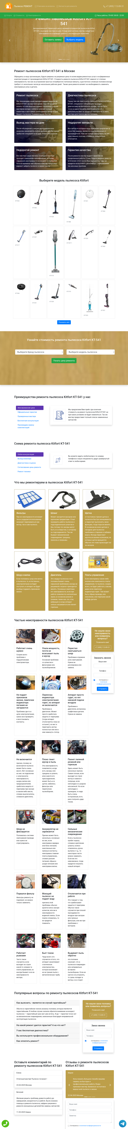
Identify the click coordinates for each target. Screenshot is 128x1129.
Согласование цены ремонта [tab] (29, 467)
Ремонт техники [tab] (24, 472)
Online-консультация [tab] (26, 454)
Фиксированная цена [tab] (26, 408)
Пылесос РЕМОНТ (23, 6)
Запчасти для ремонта (67, 6)
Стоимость (18, 15)
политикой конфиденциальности (90, 1125)
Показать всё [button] (64, 322)
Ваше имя (103, 662)
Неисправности (33, 15)
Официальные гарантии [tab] (27, 412)
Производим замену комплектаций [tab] (26, 426)
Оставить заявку (53, 39)
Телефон (102, 671)
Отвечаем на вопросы (45, 6)
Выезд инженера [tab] (24, 459)
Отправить (102, 689)
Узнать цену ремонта (64, 360)
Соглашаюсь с (104, 682)
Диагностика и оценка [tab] (27, 463)
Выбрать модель (74, 39)
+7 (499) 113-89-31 (113, 6)
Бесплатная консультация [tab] (28, 421)
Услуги (8, 15)
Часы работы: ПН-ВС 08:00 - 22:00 (109, 15)
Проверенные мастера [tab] (27, 416)
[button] (69, 1085)
